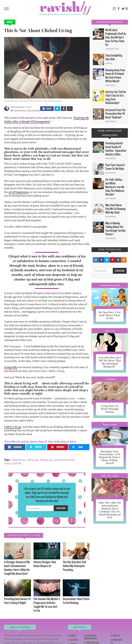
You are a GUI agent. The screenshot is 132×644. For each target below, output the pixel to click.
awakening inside (64, 459)
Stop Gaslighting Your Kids (113, 57)
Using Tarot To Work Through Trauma (110, 409)
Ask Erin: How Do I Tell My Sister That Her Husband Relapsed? (109, 362)
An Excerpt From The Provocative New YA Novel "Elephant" (115, 113)
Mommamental (110, 285)
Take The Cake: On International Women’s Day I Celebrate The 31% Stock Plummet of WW (109, 510)
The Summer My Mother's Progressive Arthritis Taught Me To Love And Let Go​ (47, 604)
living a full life (13, 463)
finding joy (46, 459)
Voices (10, 22)
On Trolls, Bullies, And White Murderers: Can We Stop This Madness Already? (114, 187)
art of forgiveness (19, 192)
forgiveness (18, 459)
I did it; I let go (12, 426)
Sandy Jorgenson (17, 107)
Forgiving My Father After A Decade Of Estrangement (46, 119)
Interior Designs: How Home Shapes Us (45, 564)
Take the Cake (109, 475)
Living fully (10, 367)
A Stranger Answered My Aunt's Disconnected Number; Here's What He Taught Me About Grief (17, 568)
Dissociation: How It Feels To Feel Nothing (76, 601)
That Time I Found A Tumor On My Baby (115, 167)
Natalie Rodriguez (111, 121)
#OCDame (110, 379)
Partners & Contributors (90, 637)
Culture (73, 639)
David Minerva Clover (112, 49)
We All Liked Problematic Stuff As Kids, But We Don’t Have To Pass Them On (115, 37)
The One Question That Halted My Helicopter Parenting (74, 566)
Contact (116, 635)
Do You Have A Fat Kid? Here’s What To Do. (110, 315)
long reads (110, 424)
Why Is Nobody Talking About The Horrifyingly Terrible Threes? (115, 228)
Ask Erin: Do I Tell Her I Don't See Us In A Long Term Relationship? (115, 97)
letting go (32, 459)
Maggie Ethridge (110, 85)
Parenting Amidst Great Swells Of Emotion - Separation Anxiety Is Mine (115, 148)
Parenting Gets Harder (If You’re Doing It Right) (17, 601)
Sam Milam (108, 63)
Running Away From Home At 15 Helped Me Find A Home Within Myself (115, 75)
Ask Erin (110, 330)
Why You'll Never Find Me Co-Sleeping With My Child (115, 208)
